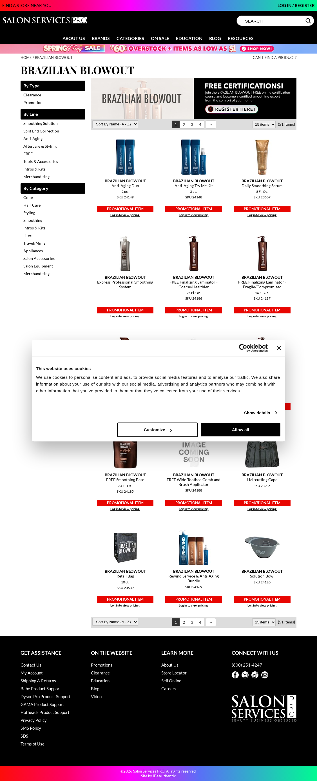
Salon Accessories (39, 258)
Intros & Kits (34, 169)
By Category (35, 188)
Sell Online (171, 680)
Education (189, 38)
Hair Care (32, 205)
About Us (73, 38)
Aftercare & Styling (40, 146)
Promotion (33, 102)
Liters (28, 235)
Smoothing (32, 220)
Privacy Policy (34, 720)
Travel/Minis (34, 243)
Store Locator (174, 672)
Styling (29, 212)
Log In (285, 5)
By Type (31, 85)
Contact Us (31, 664)
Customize (158, 429)
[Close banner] (279, 348)
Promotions (101, 664)
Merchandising (36, 176)
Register (305, 5)
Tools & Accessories (40, 161)
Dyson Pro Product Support (46, 696)
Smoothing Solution (40, 123)
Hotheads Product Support (45, 712)
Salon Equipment (38, 266)
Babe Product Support (41, 688)
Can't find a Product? (274, 58)
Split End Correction (41, 131)
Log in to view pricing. (125, 215)
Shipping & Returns (38, 680)
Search (308, 21)
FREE (28, 153)
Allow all (240, 429)
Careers (168, 688)
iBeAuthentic (164, 775)
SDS (24, 735)
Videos (97, 696)
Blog (215, 38)
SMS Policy (31, 728)
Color (28, 197)
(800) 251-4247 (247, 664)
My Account (32, 672)
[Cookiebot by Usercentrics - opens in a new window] (243, 348)
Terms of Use (32, 743)
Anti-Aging (33, 138)
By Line (30, 114)
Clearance (32, 94)
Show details (257, 412)
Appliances (33, 250)
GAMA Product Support (42, 704)
